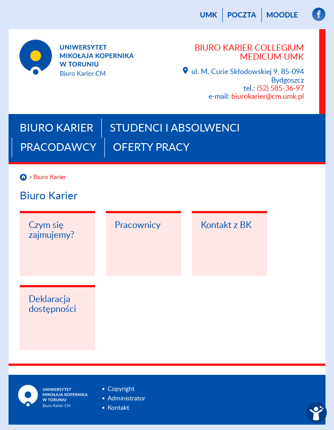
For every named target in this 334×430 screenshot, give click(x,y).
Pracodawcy (58, 147)
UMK (208, 15)
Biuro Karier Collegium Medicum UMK (249, 52)
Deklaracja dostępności (52, 304)
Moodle (282, 15)
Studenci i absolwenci (175, 128)
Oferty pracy (151, 147)
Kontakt (118, 408)
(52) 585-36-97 (280, 88)
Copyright (121, 389)
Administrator (126, 398)
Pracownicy (137, 225)
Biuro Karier (56, 128)
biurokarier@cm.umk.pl (267, 96)
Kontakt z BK (226, 225)
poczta (241, 15)
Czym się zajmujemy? (51, 230)
